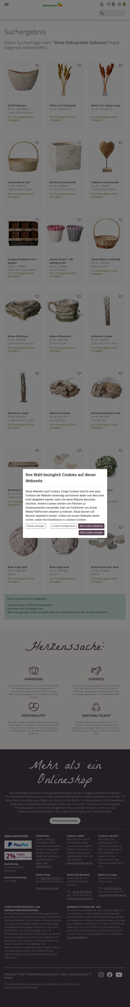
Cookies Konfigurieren (63, 526)
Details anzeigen (35, 526)
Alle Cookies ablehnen (91, 526)
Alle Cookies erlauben (91, 532)
